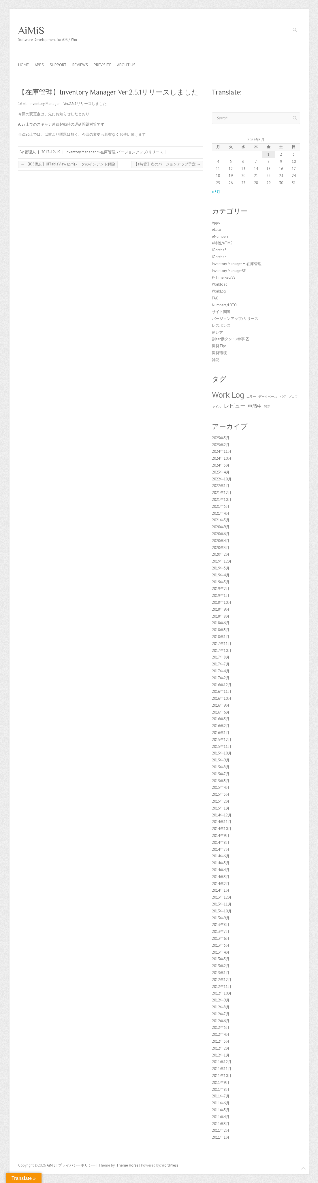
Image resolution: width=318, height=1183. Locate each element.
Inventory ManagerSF (229, 270)
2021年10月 (222, 499)
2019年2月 (220, 588)
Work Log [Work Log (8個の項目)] (228, 394)
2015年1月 (220, 808)
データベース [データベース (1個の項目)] (267, 397)
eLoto (216, 229)
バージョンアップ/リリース (140, 152)
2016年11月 (222, 691)
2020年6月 (220, 533)
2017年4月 (220, 671)
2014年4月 (220, 869)
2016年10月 (222, 698)
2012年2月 (220, 1048)
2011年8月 (220, 1089)
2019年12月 (222, 561)
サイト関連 (221, 311)
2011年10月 (222, 1075)
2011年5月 (220, 1109)
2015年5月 (220, 780)
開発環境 (219, 352)
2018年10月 (222, 602)
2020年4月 (220, 540)
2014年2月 (220, 883)
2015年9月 (220, 760)
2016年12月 (222, 684)
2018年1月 (220, 636)
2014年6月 (220, 856)
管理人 (30, 152)
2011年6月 (220, 1103)
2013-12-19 (50, 152)
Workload (219, 284)
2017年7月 (220, 664)
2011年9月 (220, 1082)
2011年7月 (220, 1096)
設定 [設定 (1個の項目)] (267, 407)
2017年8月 (220, 657)
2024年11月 (222, 451)
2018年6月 (220, 622)
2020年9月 (220, 526)
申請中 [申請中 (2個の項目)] (255, 406)
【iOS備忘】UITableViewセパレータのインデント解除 (68, 164)
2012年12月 (222, 979)
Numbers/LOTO (224, 305)
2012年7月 (220, 1014)
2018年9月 (220, 609)
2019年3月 (220, 582)
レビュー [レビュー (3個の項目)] (235, 405)
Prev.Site (102, 64)
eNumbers (220, 236)
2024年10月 (222, 458)
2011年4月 (220, 1116)
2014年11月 (222, 821)
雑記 (215, 359)
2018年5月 (220, 629)
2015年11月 (222, 746)
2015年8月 (220, 767)
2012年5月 (220, 1027)
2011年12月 (222, 1061)
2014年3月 (220, 876)
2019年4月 (220, 575)
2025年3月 (220, 437)
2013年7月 (220, 931)
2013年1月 (220, 972)
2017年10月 (222, 650)
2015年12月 (222, 739)
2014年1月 (220, 890)
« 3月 (216, 191)
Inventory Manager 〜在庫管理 (90, 152)
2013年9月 (220, 918)
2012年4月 (220, 1034)
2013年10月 (222, 911)
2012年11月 (222, 986)
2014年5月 (220, 863)
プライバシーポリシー (77, 1165)
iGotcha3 (219, 250)
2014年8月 (220, 842)
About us (126, 64)
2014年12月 (222, 815)
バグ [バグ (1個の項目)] (283, 397)
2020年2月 (220, 554)
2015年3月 (220, 794)
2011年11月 (222, 1068)
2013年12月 (222, 897)
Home (23, 64)
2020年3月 (220, 547)
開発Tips (219, 346)
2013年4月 (220, 952)
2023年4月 (220, 472)
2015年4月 (220, 787)
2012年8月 (220, 1007)
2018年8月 (220, 616)
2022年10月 (222, 479)
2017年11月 (222, 643)
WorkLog (219, 291)
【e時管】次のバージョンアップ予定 (167, 164)
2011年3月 (220, 1123)
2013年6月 (220, 938)
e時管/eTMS (222, 243)
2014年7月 (220, 849)
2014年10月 (222, 828)
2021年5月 (220, 506)
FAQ (215, 298)
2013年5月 (220, 945)
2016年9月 (220, 705)
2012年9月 (220, 1000)
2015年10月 (222, 753)
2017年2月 (220, 678)
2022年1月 (220, 485)
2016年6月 (220, 712)
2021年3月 (220, 520)
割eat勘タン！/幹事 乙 (230, 339)
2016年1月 (220, 732)
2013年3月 (220, 958)
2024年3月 (220, 465)
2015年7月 (220, 773)
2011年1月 (220, 1137)
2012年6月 (220, 1020)
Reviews (80, 64)
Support (58, 64)
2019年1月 (220, 595)
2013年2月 (220, 965)
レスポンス (221, 325)
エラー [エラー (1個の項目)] (251, 397)
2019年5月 (220, 568)
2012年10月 (222, 993)
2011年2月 (220, 1130)
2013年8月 (220, 924)
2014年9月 (220, 835)
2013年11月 (222, 904)
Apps (39, 64)
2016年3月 (220, 718)
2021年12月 (222, 492)
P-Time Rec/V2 (224, 277)
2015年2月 (220, 801)
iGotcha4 (219, 256)
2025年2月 (220, 444)
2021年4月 (220, 513)
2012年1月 (220, 1055)
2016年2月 (220, 725)
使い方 (217, 332)
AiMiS (31, 30)
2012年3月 (220, 1041)
